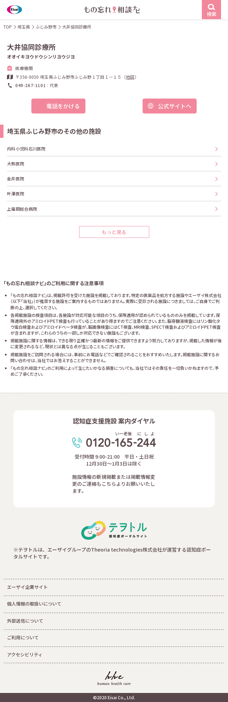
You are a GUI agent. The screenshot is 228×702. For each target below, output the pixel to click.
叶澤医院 (15, 193)
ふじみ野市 (46, 27)
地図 (130, 77)
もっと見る (114, 231)
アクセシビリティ (25, 654)
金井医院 (15, 178)
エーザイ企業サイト (27, 587)
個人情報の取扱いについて (34, 603)
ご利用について (23, 637)
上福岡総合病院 (22, 209)
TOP (7, 27)
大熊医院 (15, 163)
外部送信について (25, 620)
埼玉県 (23, 27)
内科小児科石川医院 (26, 148)
